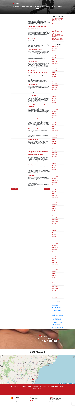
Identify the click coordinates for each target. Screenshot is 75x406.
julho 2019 (54, 184)
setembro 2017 (55, 225)
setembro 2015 (55, 269)
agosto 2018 (54, 204)
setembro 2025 (55, 46)
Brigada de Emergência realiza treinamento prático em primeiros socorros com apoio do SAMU (57, 35)
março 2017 (54, 236)
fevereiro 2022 (54, 126)
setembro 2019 (55, 180)
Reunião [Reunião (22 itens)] (61, 319)
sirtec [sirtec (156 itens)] (55, 324)
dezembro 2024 (55, 63)
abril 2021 (54, 145)
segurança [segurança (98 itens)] (54, 322)
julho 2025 (54, 50)
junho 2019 (54, 186)
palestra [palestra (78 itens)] (54, 318)
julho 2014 (54, 295)
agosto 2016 (54, 249)
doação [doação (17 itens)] (53, 312)
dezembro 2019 (55, 174)
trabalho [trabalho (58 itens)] (58, 326)
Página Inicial (17, 6)
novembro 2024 (55, 65)
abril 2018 (54, 212)
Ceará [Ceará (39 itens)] (53, 305)
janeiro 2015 (54, 284)
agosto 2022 (54, 115)
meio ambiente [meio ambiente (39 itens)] (54, 316)
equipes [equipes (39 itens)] (57, 313)
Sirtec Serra (31, 175)
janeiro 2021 (54, 150)
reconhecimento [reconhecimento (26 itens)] (54, 319)
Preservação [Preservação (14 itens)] (57, 318)
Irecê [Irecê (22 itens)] (62, 315)
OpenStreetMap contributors (71, 383)
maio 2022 (54, 120)
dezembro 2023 (55, 85)
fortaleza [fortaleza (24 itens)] (56, 315)
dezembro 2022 (55, 107)
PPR (29, 16)
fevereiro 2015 (54, 282)
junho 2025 (54, 52)
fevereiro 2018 (54, 215)
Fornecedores (32, 6)
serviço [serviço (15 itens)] (60, 322)
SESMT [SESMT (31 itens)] (62, 322)
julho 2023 (54, 94)
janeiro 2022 (54, 128)
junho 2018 (54, 208)
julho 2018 (54, 206)
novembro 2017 (55, 221)
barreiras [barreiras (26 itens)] (59, 304)
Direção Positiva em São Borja (35, 49)
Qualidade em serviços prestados (36, 118)
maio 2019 (54, 187)
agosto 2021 (54, 137)
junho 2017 (54, 230)
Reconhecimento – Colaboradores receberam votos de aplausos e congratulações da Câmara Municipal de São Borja (38, 153)
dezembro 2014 (55, 286)
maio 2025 (54, 53)
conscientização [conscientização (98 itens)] (56, 310)
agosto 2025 (54, 48)
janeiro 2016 (54, 262)
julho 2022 (54, 117)
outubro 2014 (54, 290)
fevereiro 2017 (54, 238)
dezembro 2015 (55, 264)
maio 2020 (54, 165)
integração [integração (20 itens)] (59, 315)
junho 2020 (54, 163)
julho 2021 (54, 139)
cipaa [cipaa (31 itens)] (55, 305)
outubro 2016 (54, 245)
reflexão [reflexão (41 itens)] (58, 319)
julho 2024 (54, 72)
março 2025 (54, 57)
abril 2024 (54, 78)
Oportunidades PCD (47, 6)
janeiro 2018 (54, 217)
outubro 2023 (54, 89)
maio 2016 (54, 254)
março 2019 (54, 191)
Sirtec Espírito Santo (33, 165)
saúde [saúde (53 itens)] (58, 320)
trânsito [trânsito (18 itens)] (62, 326)
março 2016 (54, 258)
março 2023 (54, 102)
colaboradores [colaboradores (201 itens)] (56, 307)
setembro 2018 (55, 202)
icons (65, 383)
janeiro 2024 (54, 83)
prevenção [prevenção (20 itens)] (60, 318)
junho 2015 (54, 275)
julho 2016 (54, 251)
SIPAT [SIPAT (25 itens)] (53, 324)
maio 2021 (54, 143)
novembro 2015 (55, 266)
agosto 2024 (54, 70)
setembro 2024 (55, 68)
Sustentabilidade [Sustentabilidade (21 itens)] (54, 326)
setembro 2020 (55, 158)
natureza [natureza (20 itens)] (59, 316)
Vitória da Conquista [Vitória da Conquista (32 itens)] (59, 327)
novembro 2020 (55, 154)
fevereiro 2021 (54, 148)
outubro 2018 (54, 200)
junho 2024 (54, 74)
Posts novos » (47, 188)
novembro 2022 (55, 109)
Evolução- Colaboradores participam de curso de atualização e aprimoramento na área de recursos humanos (39, 72)
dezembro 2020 (55, 152)
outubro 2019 (54, 178)
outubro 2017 (54, 223)
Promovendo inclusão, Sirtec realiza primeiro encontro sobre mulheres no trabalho (57, 39)
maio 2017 (54, 232)
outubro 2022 (54, 111)
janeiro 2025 (54, 61)
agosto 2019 (54, 182)
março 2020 (54, 169)
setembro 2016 (55, 247)
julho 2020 (54, 161)
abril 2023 (54, 100)
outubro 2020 (54, 156)
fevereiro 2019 (54, 193)
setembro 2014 (55, 292)
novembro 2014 (55, 288)
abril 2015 (54, 279)
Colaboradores (38, 6)
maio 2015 (54, 277)
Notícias (27, 6)
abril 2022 (54, 122)
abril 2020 (54, 167)
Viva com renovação (33, 139)
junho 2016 (54, 253)
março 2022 (54, 124)
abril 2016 (54, 256)
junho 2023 (54, 96)
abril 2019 (54, 189)
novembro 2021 (55, 132)
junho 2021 (54, 141)
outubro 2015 (54, 267)
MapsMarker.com (60, 383)
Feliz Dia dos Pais (32, 95)
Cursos (52, 6)
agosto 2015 (54, 271)
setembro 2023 (55, 91)
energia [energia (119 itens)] (54, 314)
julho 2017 (54, 228)
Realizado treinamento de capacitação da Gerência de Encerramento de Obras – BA (57, 30)
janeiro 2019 (54, 195)
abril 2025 (54, 55)
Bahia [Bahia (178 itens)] (56, 304)
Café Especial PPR (32, 61)
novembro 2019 (55, 176)
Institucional (22, 6)
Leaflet (63, 383)
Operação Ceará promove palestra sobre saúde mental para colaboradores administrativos (57, 25)
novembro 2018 (55, 199)
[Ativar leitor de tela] (13, 6)
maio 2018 (54, 210)
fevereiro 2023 (54, 104)
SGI (42, 6)
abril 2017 (54, 234)
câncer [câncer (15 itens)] (61, 310)
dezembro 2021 (55, 130)
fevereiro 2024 (54, 81)
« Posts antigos (14, 188)
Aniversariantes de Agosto (34, 128)
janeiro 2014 (54, 297)
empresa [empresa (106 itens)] (60, 312)
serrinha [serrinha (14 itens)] (58, 322)
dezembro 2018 (55, 197)
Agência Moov (60, 401)
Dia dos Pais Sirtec (32, 38)
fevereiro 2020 (54, 171)
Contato (55, 6)
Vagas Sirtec (60, 6)
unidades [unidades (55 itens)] (54, 327)
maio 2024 (54, 76)
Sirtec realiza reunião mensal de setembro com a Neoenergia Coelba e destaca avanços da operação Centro (57, 20)
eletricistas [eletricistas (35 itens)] (56, 312)
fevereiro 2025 (54, 59)
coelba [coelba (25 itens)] (57, 305)
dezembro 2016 (55, 241)
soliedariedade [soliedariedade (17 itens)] (59, 324)
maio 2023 (54, 98)
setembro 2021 (55, 135)
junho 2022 (54, 119)
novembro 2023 (55, 87)
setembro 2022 (55, 113)
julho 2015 (54, 273)
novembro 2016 (55, 243)
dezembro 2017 (55, 219)
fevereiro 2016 (54, 260)
